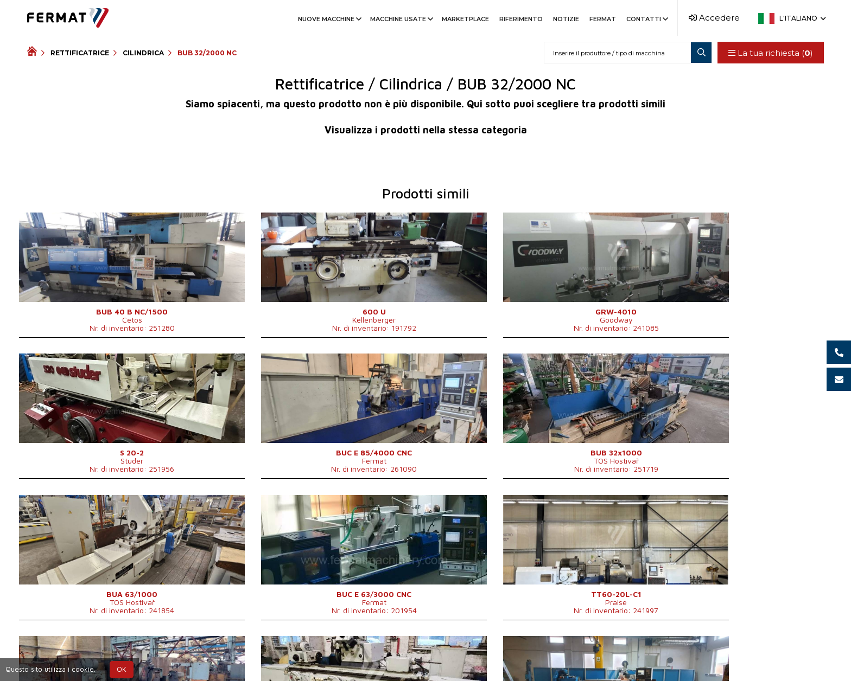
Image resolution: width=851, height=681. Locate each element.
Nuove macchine (329, 19)
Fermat (602, 19)
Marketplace (465, 19)
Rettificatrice (79, 53)
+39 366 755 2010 (402, 654)
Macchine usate (400, 19)
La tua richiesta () (770, 53)
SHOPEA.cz (110, 654)
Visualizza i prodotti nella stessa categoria (426, 130)
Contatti (646, 19)
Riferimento (521, 19)
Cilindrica (143, 53)
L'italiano (801, 18)
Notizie (566, 19)
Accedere (714, 17)
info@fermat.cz (482, 654)
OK (121, 669)
